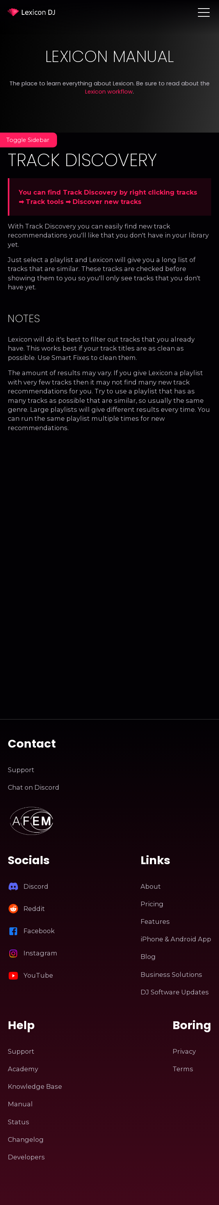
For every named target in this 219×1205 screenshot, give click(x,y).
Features (155, 921)
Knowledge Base (35, 1086)
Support (21, 770)
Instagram (40, 953)
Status (18, 1122)
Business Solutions (171, 974)
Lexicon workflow (109, 92)
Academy (23, 1069)
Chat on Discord (33, 787)
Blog (148, 956)
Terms (183, 1069)
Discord (35, 886)
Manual (20, 1104)
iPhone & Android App (176, 939)
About (151, 886)
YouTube (38, 975)
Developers (26, 1157)
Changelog (26, 1139)
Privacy (184, 1051)
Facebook (39, 931)
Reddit (34, 909)
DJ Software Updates (175, 992)
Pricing (152, 904)
